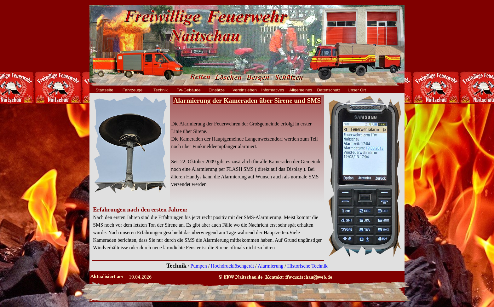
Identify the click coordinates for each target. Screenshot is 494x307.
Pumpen (198, 266)
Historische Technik (307, 266)
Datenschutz (328, 90)
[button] (298, 276)
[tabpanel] (247, 142)
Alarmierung (271, 266)
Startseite (104, 90)
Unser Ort (357, 90)
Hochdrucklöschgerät (232, 266)
